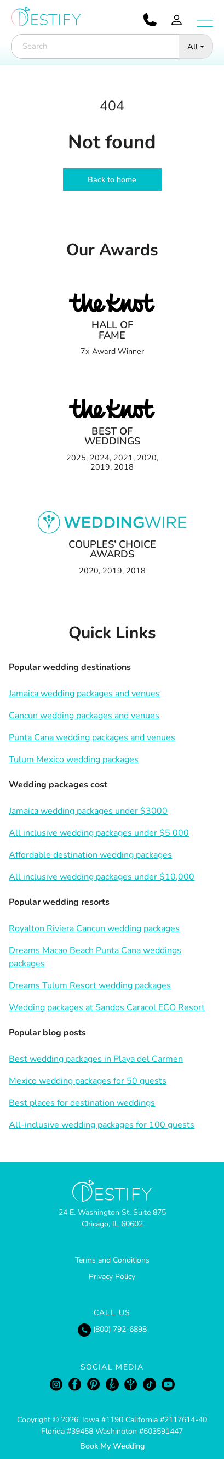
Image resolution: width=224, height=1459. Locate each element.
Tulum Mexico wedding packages (74, 759)
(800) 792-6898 (112, 1329)
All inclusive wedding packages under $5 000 (99, 833)
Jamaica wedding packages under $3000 (88, 811)
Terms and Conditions (112, 1260)
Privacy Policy (112, 1276)
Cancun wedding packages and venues (84, 715)
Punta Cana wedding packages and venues (92, 737)
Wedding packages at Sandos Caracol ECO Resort (107, 1007)
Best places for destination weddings (82, 1103)
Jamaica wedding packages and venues (84, 694)
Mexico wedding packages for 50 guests (87, 1081)
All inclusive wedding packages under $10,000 (101, 877)
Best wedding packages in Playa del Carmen (96, 1059)
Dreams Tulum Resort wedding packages (90, 985)
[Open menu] (205, 20)
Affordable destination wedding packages (90, 855)
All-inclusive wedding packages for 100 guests (101, 1125)
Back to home (112, 179)
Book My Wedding (112, 1446)
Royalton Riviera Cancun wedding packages (94, 928)
